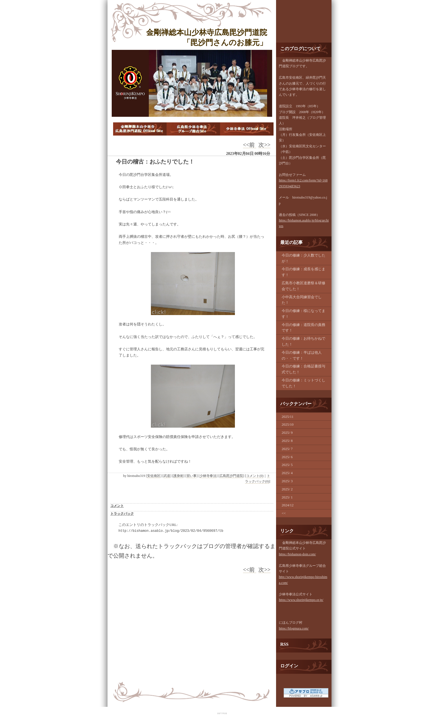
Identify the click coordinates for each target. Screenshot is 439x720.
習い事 (191, 476)
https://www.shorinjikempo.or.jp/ (301, 600)
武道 (167, 476)
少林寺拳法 (208, 476)
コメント (117, 506)
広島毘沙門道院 (231, 476)
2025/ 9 (287, 432)
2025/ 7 (287, 449)
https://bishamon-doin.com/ (297, 554)
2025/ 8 (287, 441)
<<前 (249, 145)
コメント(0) (254, 476)
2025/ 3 (287, 481)
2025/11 (287, 416)
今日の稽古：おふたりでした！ (155, 162)
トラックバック (122, 514)
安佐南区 (153, 476)
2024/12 (288, 505)
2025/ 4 (287, 473)
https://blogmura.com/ (294, 628)
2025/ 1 (287, 497)
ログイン (289, 665)
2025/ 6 (287, 457)
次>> (264, 145)
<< (284, 513)
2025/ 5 (287, 465)
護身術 (178, 476)
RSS (284, 644)
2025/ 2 (287, 489)
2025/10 (288, 424)
